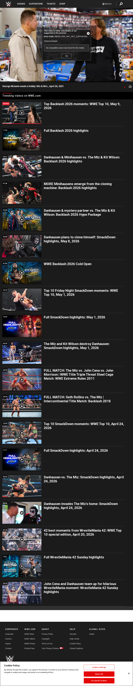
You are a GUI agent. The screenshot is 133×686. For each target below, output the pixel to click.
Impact (8, 644)
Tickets (51, 4)
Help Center (74, 639)
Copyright (45, 639)
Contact (8, 648)
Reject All (99, 674)
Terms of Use (47, 644)
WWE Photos (29, 644)
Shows (21, 4)
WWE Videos (29, 639)
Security (73, 634)
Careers (8, 639)
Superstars (36, 4)
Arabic (91, 634)
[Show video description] (124, 86)
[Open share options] (130, 86)
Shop (62, 4)
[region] (66, 673)
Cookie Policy (75, 644)
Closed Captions (76, 648)
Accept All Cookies (99, 681)
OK (66, 56)
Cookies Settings (99, 667)
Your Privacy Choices (50, 648)
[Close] (129, 673)
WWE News (29, 634)
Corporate (9, 634)
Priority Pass (29, 648)
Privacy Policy (47, 634)
